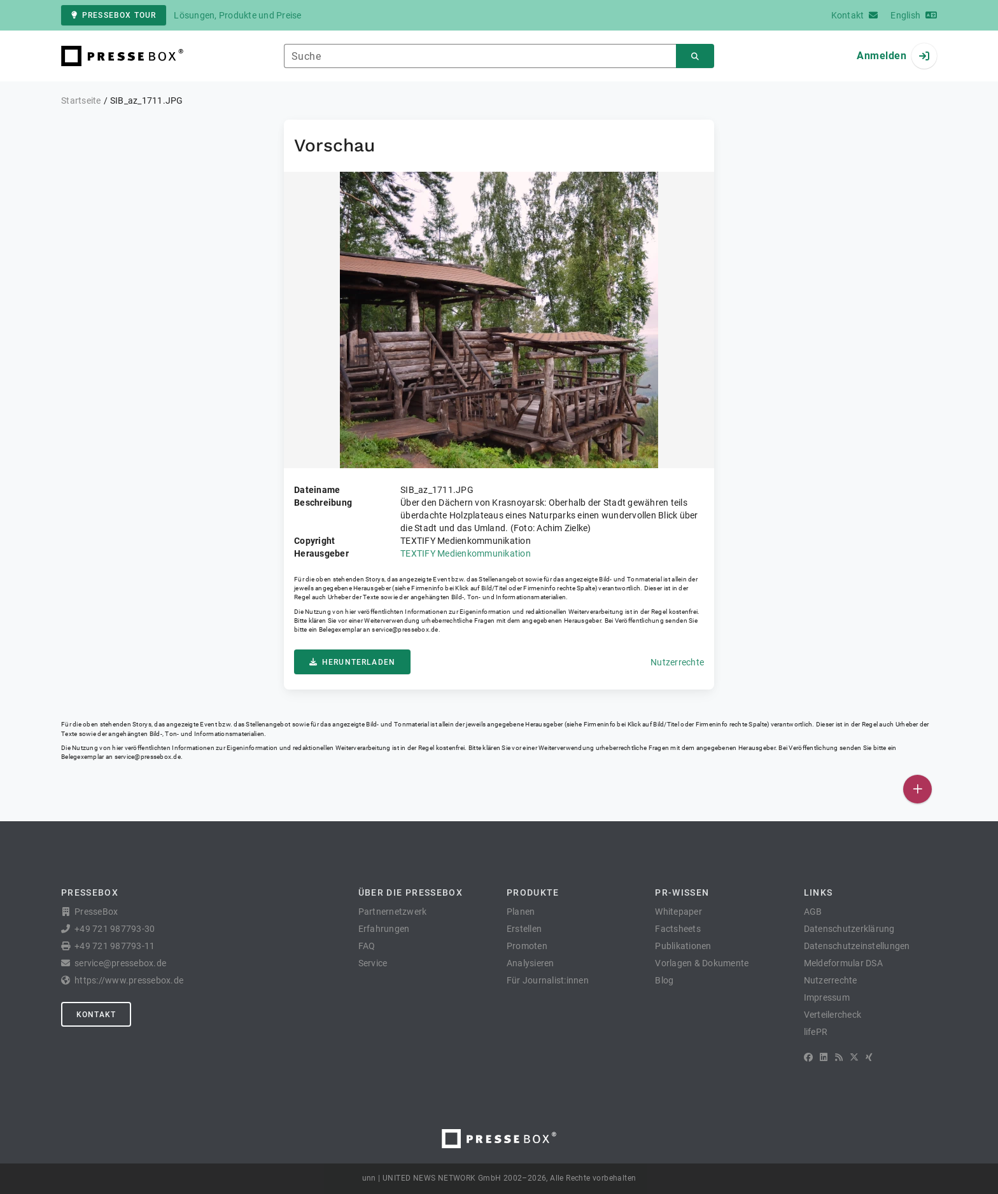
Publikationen (683, 946)
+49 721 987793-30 (114, 929)
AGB (813, 911)
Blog (664, 980)
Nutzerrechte (677, 662)
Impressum (827, 997)
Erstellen (524, 929)
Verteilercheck (833, 1015)
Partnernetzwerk (392, 911)
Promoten (527, 946)
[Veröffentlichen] (917, 789)
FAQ (367, 946)
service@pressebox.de (405, 629)
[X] (854, 1057)
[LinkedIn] (823, 1057)
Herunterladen (352, 662)
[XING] (869, 1057)
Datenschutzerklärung (849, 929)
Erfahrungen (384, 929)
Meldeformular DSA (843, 963)
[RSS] (839, 1057)
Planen (521, 911)
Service (373, 963)
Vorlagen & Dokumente (702, 963)
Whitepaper (678, 911)
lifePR (816, 1032)
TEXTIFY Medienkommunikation (465, 553)
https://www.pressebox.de (128, 980)
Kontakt (96, 1014)
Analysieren (530, 963)
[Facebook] (808, 1057)
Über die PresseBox (410, 892)
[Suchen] (695, 56)
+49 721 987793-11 (114, 946)
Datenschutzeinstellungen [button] (857, 946)
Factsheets (678, 929)
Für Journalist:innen (548, 980)
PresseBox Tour (113, 15)
